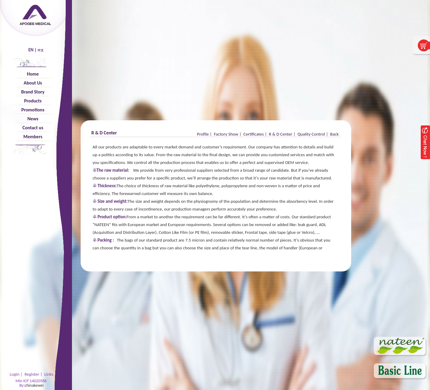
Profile (203, 134)
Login (14, 374)
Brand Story (32, 92)
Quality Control (311, 134)
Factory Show (226, 134)
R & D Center (280, 134)
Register (31, 374)
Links (48, 374)
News (33, 119)
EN (30, 50)
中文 (41, 50)
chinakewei (34, 385)
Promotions (32, 110)
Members (32, 136)
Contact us (32, 127)
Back (334, 134)
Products (33, 101)
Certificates (253, 134)
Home (33, 74)
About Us (33, 83)
